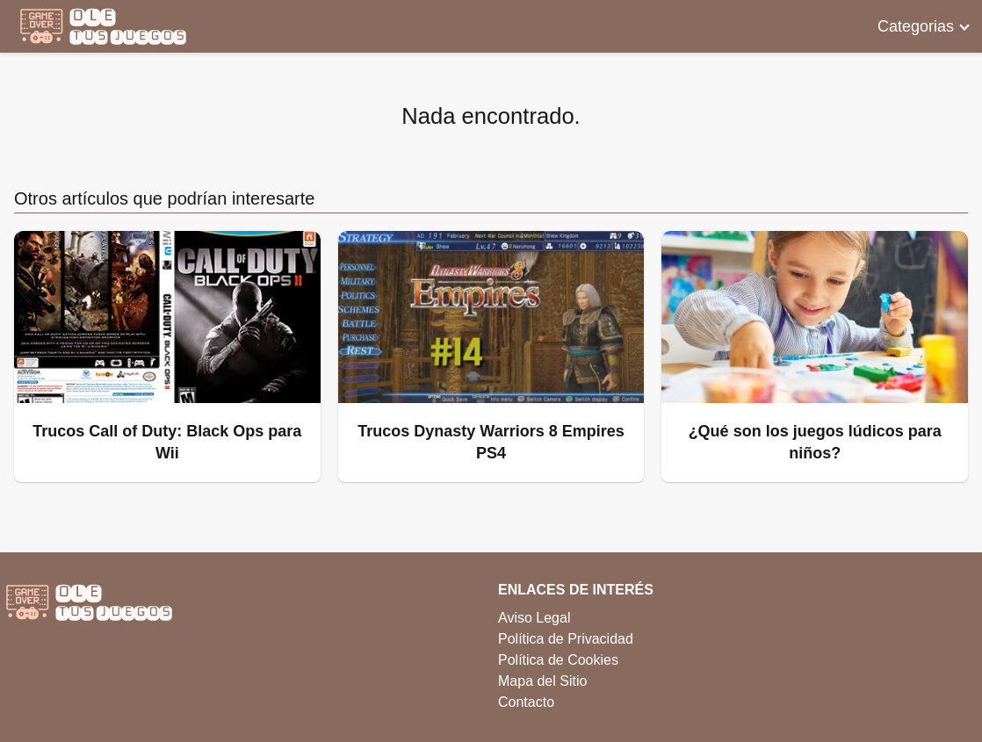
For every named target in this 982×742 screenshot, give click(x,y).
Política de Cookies (558, 659)
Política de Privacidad (565, 638)
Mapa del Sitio (542, 681)
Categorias (915, 26)
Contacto (526, 702)
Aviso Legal (534, 617)
